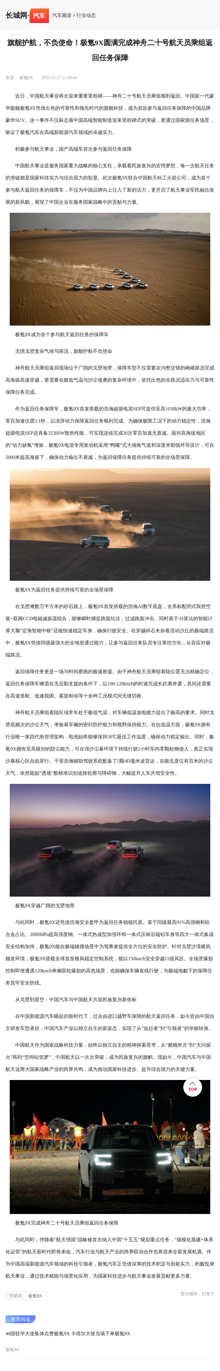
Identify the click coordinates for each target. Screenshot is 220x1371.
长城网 (16, 15)
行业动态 (86, 15)
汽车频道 (62, 15)
